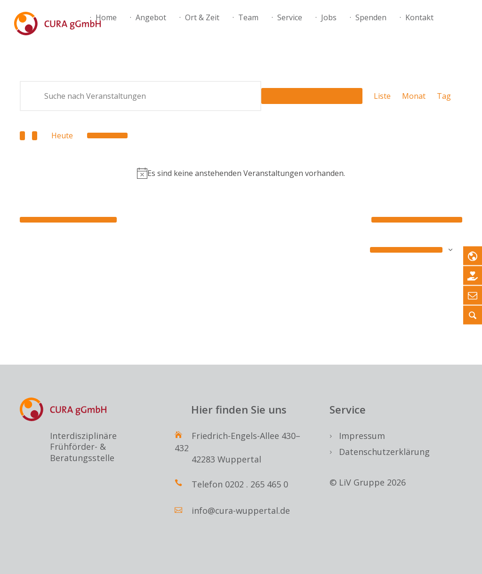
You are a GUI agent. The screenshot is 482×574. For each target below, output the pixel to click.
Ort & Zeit (202, 17)
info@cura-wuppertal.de (241, 510)
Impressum (362, 435)
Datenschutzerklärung (384, 451)
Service (289, 17)
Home (106, 17)
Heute (62, 135)
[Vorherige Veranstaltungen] (22, 135)
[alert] (241, 173)
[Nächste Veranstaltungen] (34, 135)
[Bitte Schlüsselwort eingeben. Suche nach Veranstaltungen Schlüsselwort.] (140, 96)
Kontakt (419, 17)
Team (248, 17)
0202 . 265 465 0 (256, 484)
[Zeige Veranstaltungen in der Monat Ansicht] (414, 96)
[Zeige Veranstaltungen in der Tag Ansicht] (444, 96)
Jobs (329, 17)
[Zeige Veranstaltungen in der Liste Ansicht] (382, 96)
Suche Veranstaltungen (312, 96)
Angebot (151, 17)
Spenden (370, 17)
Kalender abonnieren (406, 250)
